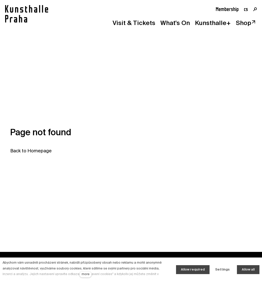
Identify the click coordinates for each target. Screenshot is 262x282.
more (86, 274)
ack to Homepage (32, 151)
